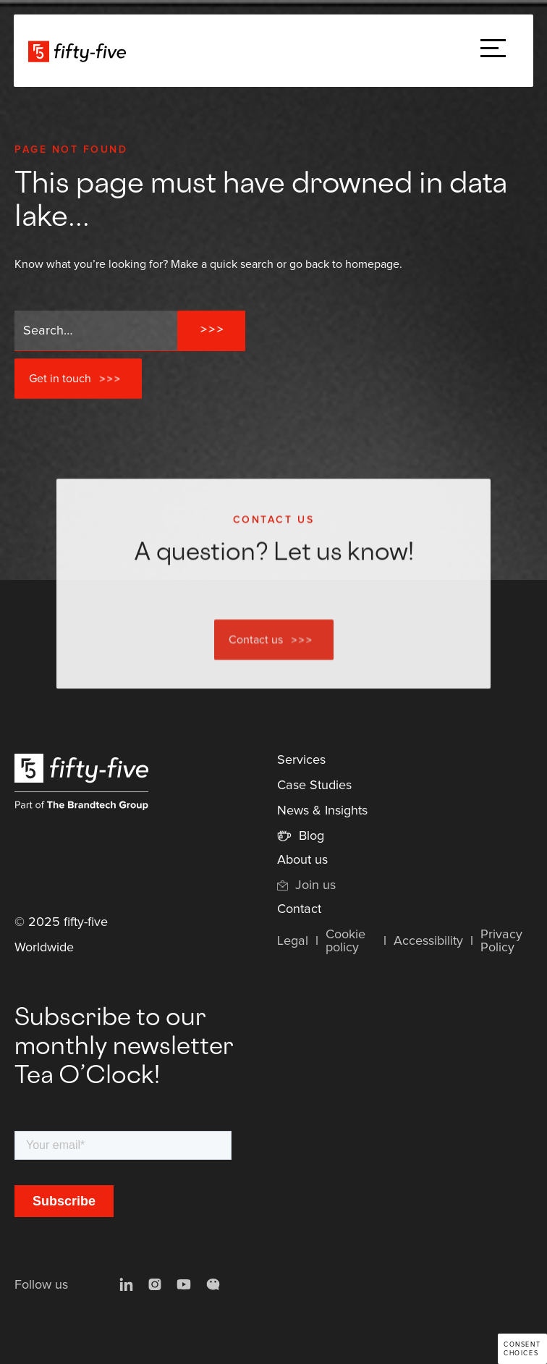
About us (302, 860)
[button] (493, 51)
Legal (292, 941)
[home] (80, 51)
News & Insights (322, 810)
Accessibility (428, 941)
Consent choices (522, 1349)
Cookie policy (345, 941)
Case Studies (314, 785)
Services (301, 760)
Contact (299, 909)
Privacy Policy (501, 941)
